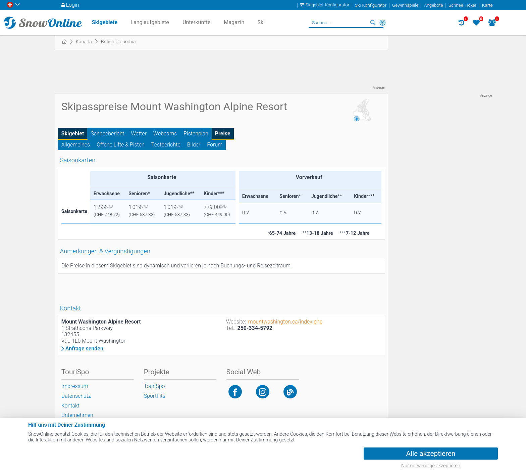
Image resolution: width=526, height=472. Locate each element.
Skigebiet (72, 133)
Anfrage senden (84, 348)
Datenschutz (76, 396)
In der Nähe (382, 22)
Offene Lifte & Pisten (121, 144)
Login (72, 5)
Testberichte (165, 144)
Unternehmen (77, 415)
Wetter (139, 133)
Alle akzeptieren (431, 453)
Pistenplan (195, 133)
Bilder (194, 144)
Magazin (234, 22)
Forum (214, 144)
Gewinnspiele (405, 5)
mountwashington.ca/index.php (285, 321)
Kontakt (70, 405)
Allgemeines (75, 144)
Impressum (74, 386)
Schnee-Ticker (462, 5)
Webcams (165, 133)
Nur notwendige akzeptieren (430, 466)
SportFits (154, 396)
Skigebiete (104, 22)
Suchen (373, 22)
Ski (261, 22)
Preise (222, 133)
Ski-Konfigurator (370, 5)
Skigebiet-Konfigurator (328, 5)
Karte (487, 5)
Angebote (433, 5)
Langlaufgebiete (149, 22)
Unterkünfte (196, 22)
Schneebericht (107, 133)
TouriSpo (154, 386)
